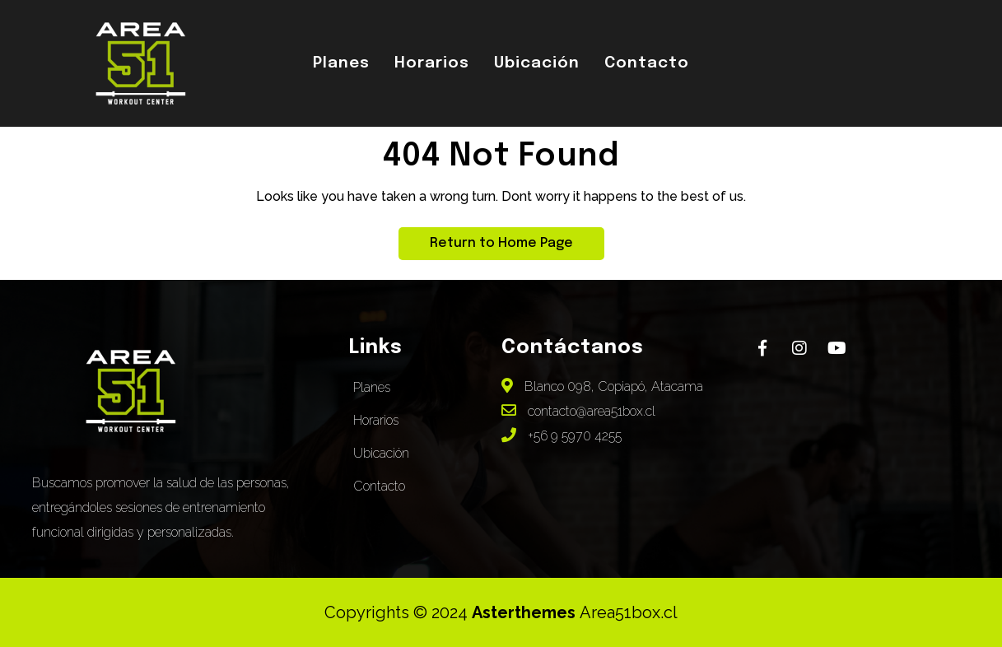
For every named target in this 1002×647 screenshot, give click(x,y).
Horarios (431, 63)
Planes (341, 63)
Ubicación (537, 63)
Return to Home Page (485, 238)
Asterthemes (526, 612)
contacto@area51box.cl (578, 411)
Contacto (646, 63)
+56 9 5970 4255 (561, 436)
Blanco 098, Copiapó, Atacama (602, 386)
